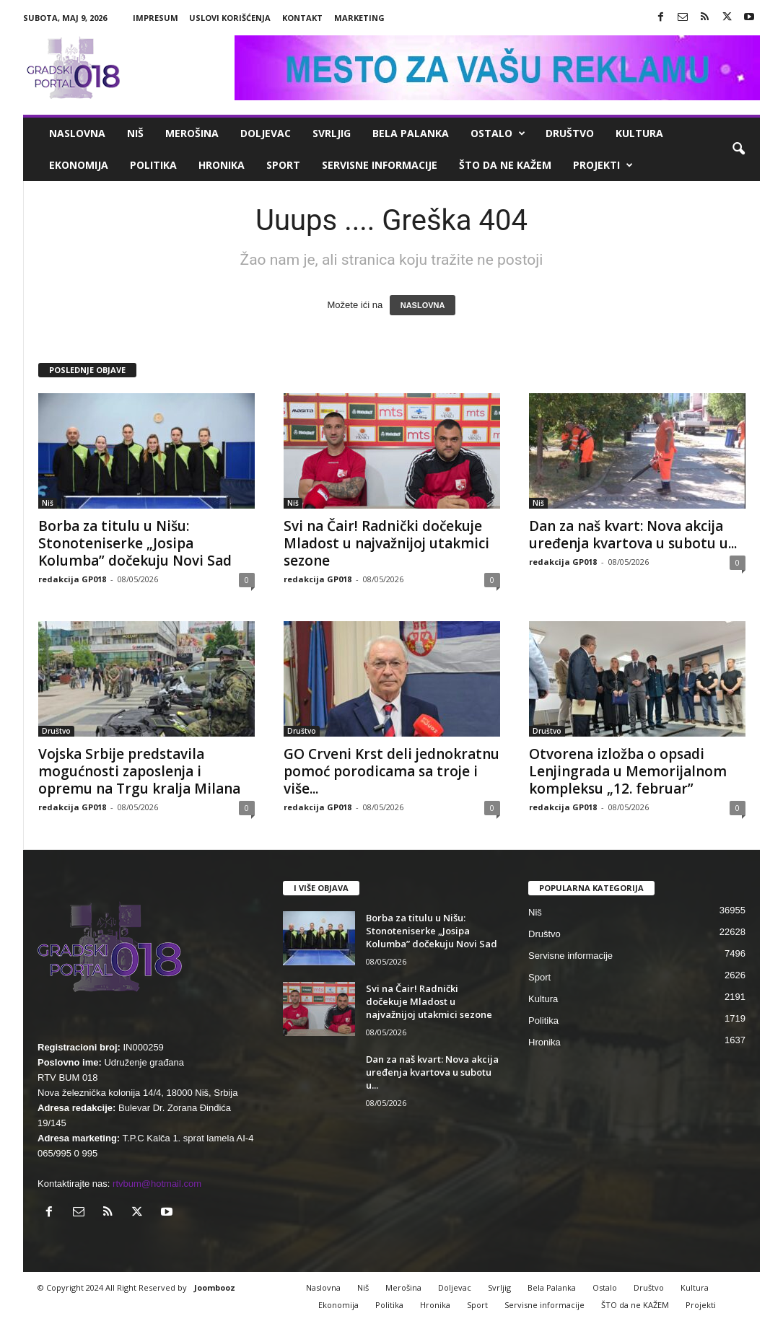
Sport (283, 165)
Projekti (603, 165)
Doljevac (265, 133)
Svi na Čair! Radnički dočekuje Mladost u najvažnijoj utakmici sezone (386, 543)
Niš (135, 133)
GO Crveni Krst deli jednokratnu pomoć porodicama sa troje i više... (391, 771)
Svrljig (331, 133)
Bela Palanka (410, 133)
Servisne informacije (379, 165)
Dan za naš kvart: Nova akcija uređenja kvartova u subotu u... (633, 535)
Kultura (639, 133)
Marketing (359, 17)
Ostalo (498, 133)
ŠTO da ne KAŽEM (505, 165)
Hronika (221, 165)
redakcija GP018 (72, 579)
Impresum (155, 17)
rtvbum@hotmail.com (157, 1183)
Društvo (570, 133)
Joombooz (214, 1287)
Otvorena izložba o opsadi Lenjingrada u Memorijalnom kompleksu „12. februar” (628, 771)
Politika (153, 165)
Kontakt (302, 17)
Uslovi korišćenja (230, 17)
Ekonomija (78, 165)
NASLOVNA (423, 305)
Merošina (192, 133)
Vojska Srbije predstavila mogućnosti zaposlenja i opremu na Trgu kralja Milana (139, 771)
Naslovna (77, 133)
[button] (738, 149)
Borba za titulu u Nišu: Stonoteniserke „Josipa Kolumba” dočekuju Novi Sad (135, 543)
